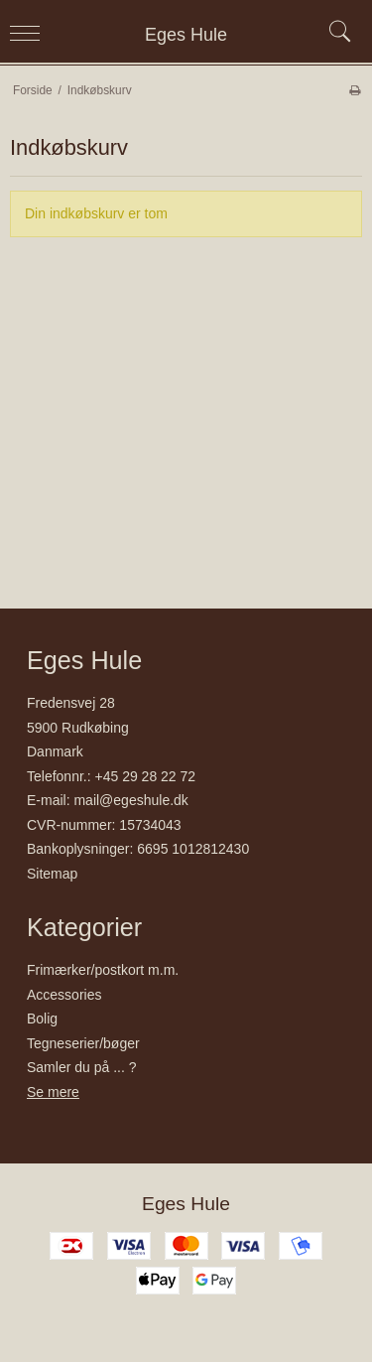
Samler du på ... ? (82, 1067)
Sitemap (52, 874)
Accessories (64, 995)
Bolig (42, 1018)
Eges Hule (186, 35)
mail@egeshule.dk (130, 800)
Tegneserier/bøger (83, 1043)
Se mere (53, 1092)
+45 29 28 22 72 (145, 776)
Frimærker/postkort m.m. (103, 970)
